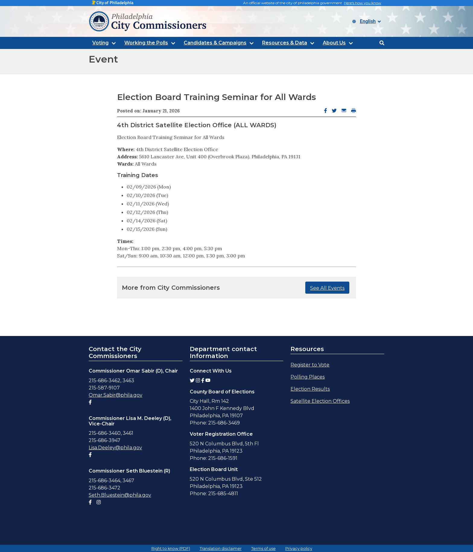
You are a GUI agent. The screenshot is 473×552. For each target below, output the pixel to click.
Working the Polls (146, 43)
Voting (100, 43)
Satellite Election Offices (320, 401)
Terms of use (263, 548)
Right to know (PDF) (170, 548)
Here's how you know (362, 3)
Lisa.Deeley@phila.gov (115, 447)
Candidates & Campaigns (215, 43)
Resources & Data (284, 43)
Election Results (310, 389)
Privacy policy (298, 548)
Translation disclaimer (221, 548)
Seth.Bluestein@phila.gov (120, 495)
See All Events (327, 288)
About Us (334, 43)
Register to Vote (309, 365)
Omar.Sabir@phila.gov (115, 395)
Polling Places (307, 377)
